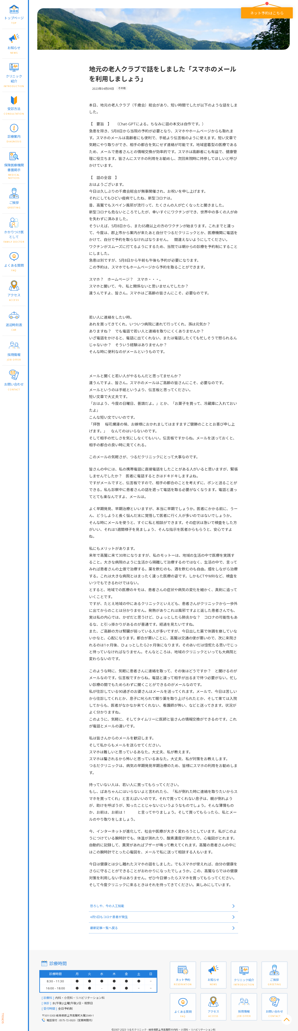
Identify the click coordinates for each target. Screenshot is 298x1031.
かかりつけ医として (14, 236)
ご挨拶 (14, 204)
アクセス (13, 297)
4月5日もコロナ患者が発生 (113, 915)
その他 (122, 88)
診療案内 (14, 138)
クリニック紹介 (14, 81)
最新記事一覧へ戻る (108, 926)
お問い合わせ (14, 386)
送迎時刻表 (14, 327)
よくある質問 (14, 267)
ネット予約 (183, 982)
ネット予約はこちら (266, 13)
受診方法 (14, 110)
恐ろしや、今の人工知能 (111, 905)
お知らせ (14, 50)
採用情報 (14, 356)
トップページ (14, 20)
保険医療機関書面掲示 (13, 171)
